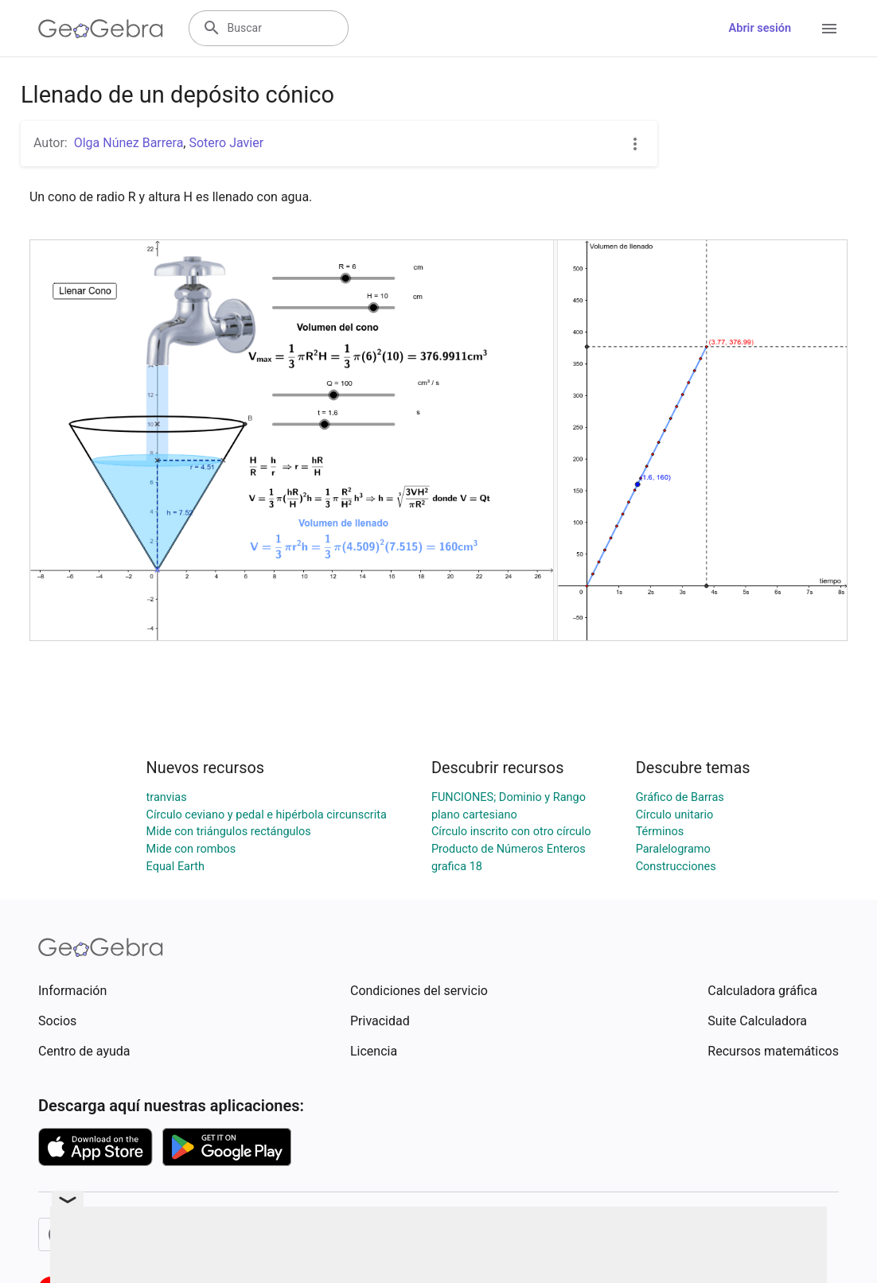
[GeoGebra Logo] (100, 28)
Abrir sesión (760, 28)
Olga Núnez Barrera (129, 142)
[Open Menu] (829, 28)
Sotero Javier (226, 142)
